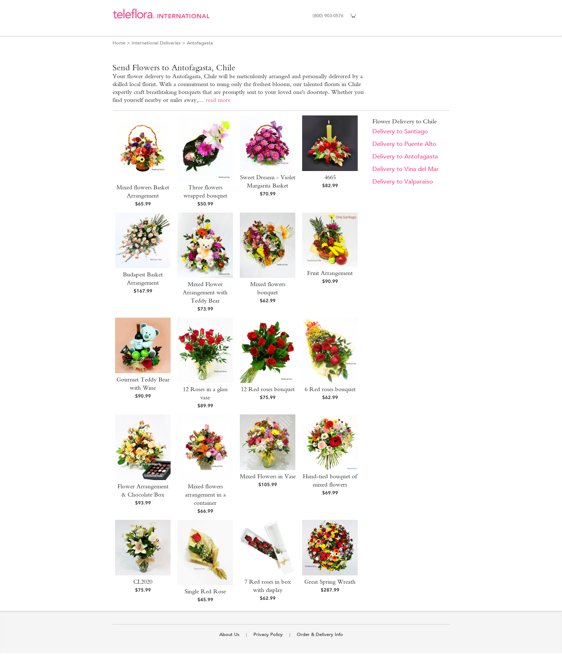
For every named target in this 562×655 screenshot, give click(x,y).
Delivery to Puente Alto (404, 144)
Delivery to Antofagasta (405, 156)
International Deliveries (156, 43)
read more (218, 99)
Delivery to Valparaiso (402, 181)
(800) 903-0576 (328, 16)
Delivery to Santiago (400, 131)
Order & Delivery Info (320, 634)
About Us (229, 634)
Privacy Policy (268, 634)
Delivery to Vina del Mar (405, 169)
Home (119, 43)
